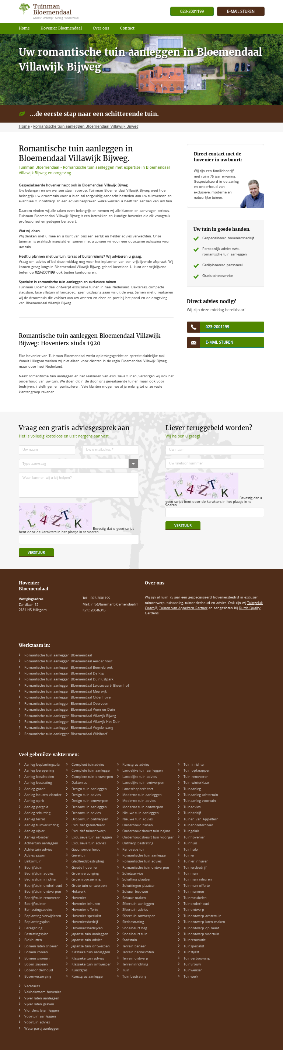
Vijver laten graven (39, 1005)
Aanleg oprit (34, 801)
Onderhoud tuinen (137, 825)
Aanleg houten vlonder (43, 795)
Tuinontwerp (194, 910)
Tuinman (191, 874)
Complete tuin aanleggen (91, 771)
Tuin (125, 971)
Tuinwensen (193, 971)
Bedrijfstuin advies (38, 874)
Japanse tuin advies (86, 940)
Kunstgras (79, 971)
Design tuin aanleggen (89, 789)
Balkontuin (33, 862)
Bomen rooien (36, 952)
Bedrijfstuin (33, 868)
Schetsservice (132, 874)
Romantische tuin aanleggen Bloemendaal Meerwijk (65, 692)
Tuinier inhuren (196, 862)
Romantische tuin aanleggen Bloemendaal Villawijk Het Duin (72, 722)
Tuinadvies (192, 807)
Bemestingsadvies (38, 910)
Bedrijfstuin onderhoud (43, 886)
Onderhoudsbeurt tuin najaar (146, 831)
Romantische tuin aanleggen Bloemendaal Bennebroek (68, 668)
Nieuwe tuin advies (137, 820)
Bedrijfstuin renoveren (42, 898)
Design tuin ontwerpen (89, 801)
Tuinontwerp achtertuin (202, 916)
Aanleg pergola (36, 807)
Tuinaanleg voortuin (200, 801)
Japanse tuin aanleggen (89, 934)
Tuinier (189, 856)
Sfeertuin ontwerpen (139, 916)
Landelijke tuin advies (139, 777)
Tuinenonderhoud (198, 825)
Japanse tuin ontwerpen (90, 947)
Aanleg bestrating (38, 783)
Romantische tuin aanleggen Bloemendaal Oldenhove (67, 698)
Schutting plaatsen (136, 880)
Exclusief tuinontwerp (88, 831)
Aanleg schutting (37, 813)
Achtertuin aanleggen (41, 844)
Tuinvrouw (192, 965)
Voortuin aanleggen (40, 1017)
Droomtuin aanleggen (89, 807)
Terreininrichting (135, 965)
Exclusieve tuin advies (88, 844)
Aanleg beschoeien (39, 777)
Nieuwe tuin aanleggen (140, 813)
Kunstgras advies (135, 765)
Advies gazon (34, 856)
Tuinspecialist (194, 947)
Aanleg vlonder (36, 838)
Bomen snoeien (37, 959)
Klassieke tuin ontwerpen (91, 965)
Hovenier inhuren (85, 904)
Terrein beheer (134, 947)
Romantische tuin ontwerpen (145, 868)
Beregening (33, 928)
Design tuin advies (86, 795)
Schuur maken (134, 898)
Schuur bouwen (135, 892)
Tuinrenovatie (195, 940)
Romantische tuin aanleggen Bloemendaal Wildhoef (65, 734)
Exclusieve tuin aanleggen (91, 838)
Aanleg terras (34, 820)
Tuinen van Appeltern (201, 820)
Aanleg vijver (34, 831)
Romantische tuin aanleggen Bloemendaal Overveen (66, 704)
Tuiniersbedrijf (195, 868)
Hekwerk (78, 892)
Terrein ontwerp (135, 959)
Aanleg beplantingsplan (43, 765)
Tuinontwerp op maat (201, 928)
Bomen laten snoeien (41, 947)
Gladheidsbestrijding (87, 862)
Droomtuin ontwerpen (89, 820)
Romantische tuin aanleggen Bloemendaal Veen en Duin (69, 710)
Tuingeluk (191, 831)
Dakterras (79, 783)
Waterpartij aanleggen (41, 1029)
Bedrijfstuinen (35, 904)
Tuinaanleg (192, 789)
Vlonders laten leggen (41, 1011)
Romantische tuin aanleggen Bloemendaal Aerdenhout (68, 662)
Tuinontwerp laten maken (204, 922)
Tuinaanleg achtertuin (201, 795)
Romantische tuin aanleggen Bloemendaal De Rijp (64, 674)
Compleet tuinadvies (87, 765)
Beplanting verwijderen (42, 916)
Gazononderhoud (86, 850)
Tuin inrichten (195, 765)
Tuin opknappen (197, 771)
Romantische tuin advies (141, 862)
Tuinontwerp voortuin (201, 934)
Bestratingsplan (36, 934)
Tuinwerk (191, 977)
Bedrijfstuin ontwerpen (42, 892)
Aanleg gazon (35, 789)
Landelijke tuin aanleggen (142, 771)
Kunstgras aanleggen (88, 977)
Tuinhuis (190, 844)
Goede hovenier (84, 868)
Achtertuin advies (38, 850)
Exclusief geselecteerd (88, 825)
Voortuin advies (37, 1023)
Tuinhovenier (194, 838)
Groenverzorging (85, 874)
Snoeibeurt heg (134, 928)
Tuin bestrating (134, 977)
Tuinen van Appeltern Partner (183, 608)
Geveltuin (79, 856)
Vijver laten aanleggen (41, 999)
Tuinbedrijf (192, 813)
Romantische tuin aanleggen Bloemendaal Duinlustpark (68, 680)
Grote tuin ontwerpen (89, 886)
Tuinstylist (191, 952)
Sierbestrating (133, 922)
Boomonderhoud (38, 971)
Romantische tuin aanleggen (145, 856)
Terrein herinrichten (138, 952)
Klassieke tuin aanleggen (90, 952)
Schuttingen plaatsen (139, 886)
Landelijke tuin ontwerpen (143, 783)
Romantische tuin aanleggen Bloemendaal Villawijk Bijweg (70, 716)
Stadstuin (129, 940)
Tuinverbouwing (197, 959)
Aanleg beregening (39, 771)
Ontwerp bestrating (137, 844)
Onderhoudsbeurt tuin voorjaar (148, 838)
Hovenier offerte (84, 910)
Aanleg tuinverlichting (41, 825)
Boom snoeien (36, 965)
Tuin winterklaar (196, 783)
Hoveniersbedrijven (87, 928)
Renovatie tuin (134, 850)
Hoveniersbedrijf (84, 922)
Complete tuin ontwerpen (92, 777)
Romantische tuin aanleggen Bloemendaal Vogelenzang (68, 728)
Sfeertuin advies (135, 910)
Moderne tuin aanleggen (142, 795)
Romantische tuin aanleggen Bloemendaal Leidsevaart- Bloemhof (76, 686)
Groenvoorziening (86, 880)
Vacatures (32, 986)
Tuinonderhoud (196, 904)
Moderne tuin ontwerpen (142, 807)
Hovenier (78, 898)
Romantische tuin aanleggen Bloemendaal (58, 656)
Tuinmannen (194, 892)
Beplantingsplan (37, 922)
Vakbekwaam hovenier (42, 992)
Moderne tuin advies (139, 801)
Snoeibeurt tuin (134, 934)
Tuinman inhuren (198, 880)
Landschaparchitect (137, 789)
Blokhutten (33, 940)
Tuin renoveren (196, 777)
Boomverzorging (37, 977)
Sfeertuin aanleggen (138, 904)
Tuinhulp (191, 850)
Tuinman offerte (197, 886)
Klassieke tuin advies (87, 959)
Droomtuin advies (86, 813)
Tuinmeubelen (195, 898)
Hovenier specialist (86, 916)
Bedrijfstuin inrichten (40, 880)
